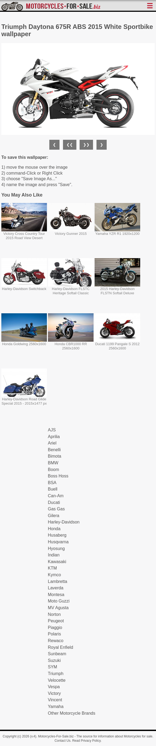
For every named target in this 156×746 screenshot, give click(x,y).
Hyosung (56, 548)
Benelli (54, 449)
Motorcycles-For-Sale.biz (56, 736)
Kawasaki (57, 561)
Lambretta (57, 581)
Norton (54, 614)
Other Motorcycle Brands (71, 713)
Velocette (57, 680)
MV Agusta (58, 607)
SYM (52, 667)
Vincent (55, 700)
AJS (52, 430)
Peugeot (56, 621)
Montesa (56, 594)
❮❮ (69, 144)
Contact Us (62, 741)
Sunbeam (57, 653)
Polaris (54, 634)
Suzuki (54, 660)
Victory (54, 693)
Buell (53, 489)
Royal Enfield (60, 647)
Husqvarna (58, 542)
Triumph (56, 673)
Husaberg (57, 535)
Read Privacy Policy (86, 741)
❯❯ (86, 144)
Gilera (54, 515)
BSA (52, 482)
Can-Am (56, 495)
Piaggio (55, 627)
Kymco (54, 574)
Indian (54, 555)
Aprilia (54, 436)
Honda (54, 528)
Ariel (52, 443)
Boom (53, 469)
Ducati (54, 502)
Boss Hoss (58, 476)
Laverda (56, 588)
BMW (53, 463)
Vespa (54, 686)
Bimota (54, 456)
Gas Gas (56, 509)
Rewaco (56, 640)
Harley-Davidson (64, 522)
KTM (52, 568)
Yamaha (56, 706)
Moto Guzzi (59, 601)
